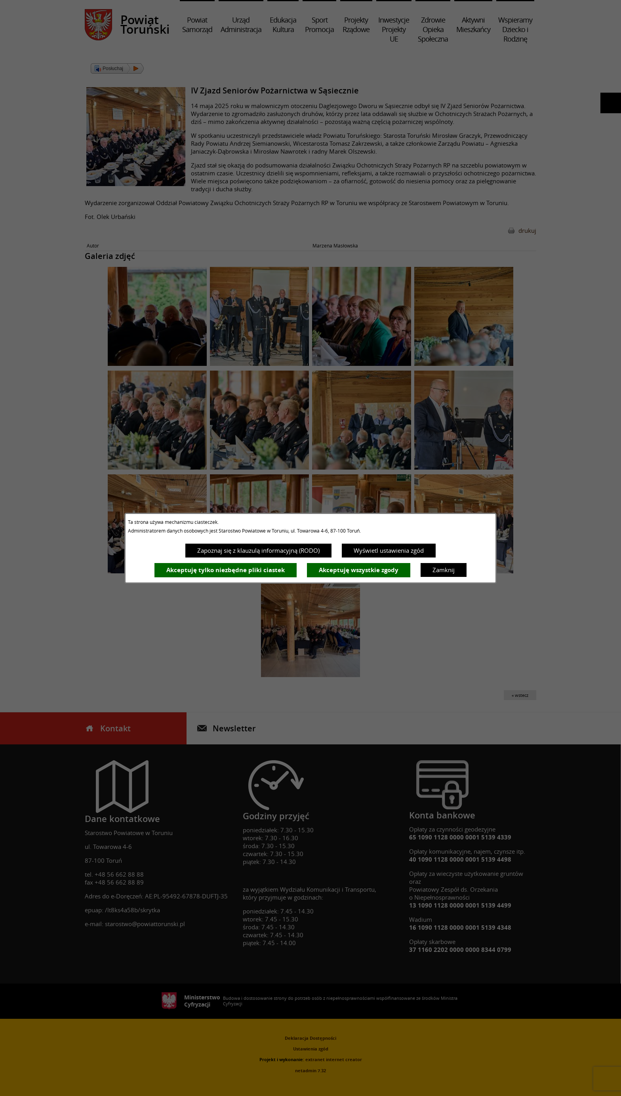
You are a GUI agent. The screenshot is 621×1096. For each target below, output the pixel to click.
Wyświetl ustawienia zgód (389, 550)
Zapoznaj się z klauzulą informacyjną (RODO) (258, 550)
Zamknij (443, 570)
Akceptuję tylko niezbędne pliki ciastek (225, 570)
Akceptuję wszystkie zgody (358, 570)
